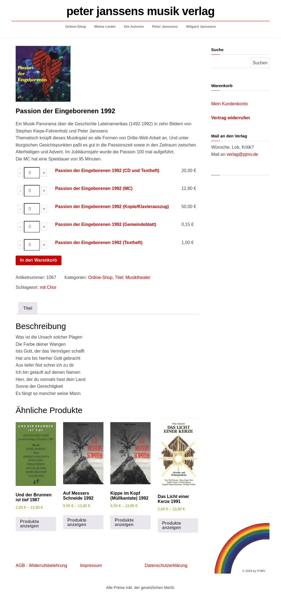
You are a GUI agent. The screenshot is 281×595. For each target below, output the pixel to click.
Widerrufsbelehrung (48, 565)
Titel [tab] (27, 308)
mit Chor (48, 287)
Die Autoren (134, 26)
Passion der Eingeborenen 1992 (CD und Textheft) (107, 170)
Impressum (91, 565)
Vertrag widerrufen (230, 117)
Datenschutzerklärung (166, 565)
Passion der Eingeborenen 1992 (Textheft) (98, 242)
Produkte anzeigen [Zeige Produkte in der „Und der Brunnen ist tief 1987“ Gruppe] (29, 523)
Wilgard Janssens (201, 26)
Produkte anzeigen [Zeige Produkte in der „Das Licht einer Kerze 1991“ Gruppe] (171, 525)
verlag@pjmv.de (242, 154)
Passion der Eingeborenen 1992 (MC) (94, 188)
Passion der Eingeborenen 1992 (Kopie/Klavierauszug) (112, 206)
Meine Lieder (105, 26)
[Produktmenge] (32, 173)
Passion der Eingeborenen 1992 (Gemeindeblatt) (105, 224)
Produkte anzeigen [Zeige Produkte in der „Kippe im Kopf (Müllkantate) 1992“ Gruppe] (124, 522)
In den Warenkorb (38, 260)
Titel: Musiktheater (132, 277)
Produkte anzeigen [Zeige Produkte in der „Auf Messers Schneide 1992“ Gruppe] (77, 522)
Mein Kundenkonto (229, 103)
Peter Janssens (165, 26)
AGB (20, 565)
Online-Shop (75, 26)
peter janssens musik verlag (140, 11)
